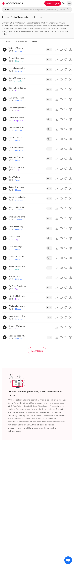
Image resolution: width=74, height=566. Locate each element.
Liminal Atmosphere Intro (17, 68)
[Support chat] (68, 560)
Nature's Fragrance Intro (17, 157)
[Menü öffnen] (69, 3)
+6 (49, 89)
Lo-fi (17, 170)
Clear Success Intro (17, 147)
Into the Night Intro (17, 296)
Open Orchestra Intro (17, 78)
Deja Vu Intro (15, 177)
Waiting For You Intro (17, 306)
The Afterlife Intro (16, 127)
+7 (49, 149)
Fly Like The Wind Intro (17, 137)
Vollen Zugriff (52, 3)
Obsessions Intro (16, 207)
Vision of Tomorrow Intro (17, 48)
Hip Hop (18, 279)
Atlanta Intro (14, 276)
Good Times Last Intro (17, 197)
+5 (49, 50)
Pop (17, 91)
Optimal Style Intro (17, 107)
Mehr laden (37, 350)
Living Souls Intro (16, 97)
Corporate (18, 120)
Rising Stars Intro (16, 187)
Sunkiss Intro (14, 236)
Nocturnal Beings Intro (17, 226)
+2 (49, 119)
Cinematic (19, 61)
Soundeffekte (21, 41)
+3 (49, 60)
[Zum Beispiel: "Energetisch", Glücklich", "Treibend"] (40, 9)
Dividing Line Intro (17, 216)
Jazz (17, 269)
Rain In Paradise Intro (17, 88)
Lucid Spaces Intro (17, 335)
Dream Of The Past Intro (17, 256)
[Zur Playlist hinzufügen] (70, 49)
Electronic (19, 150)
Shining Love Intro (17, 167)
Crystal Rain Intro (16, 58)
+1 (49, 317)
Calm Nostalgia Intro (17, 246)
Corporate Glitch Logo (17, 117)
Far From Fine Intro (17, 286)
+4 (49, 79)
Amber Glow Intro (17, 266)
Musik (7, 41)
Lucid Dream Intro (17, 316)
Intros (34, 41)
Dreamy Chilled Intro (17, 326)
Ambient (18, 51)
